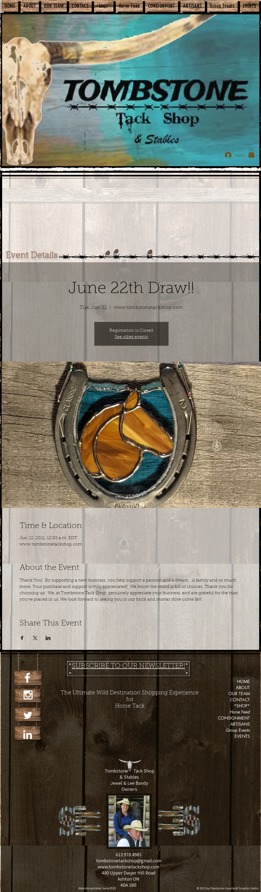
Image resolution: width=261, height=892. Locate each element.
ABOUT (243, 687)
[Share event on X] (35, 638)
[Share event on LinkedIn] (48, 638)
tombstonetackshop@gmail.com (128, 861)
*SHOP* (242, 706)
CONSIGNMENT (234, 718)
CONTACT (240, 700)
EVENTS (242, 736)
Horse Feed (240, 712)
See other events (131, 337)
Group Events (238, 730)
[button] (251, 154)
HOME (243, 681)
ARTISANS (240, 724)
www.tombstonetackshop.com (128, 867)
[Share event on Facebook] (22, 638)
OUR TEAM (239, 693)
